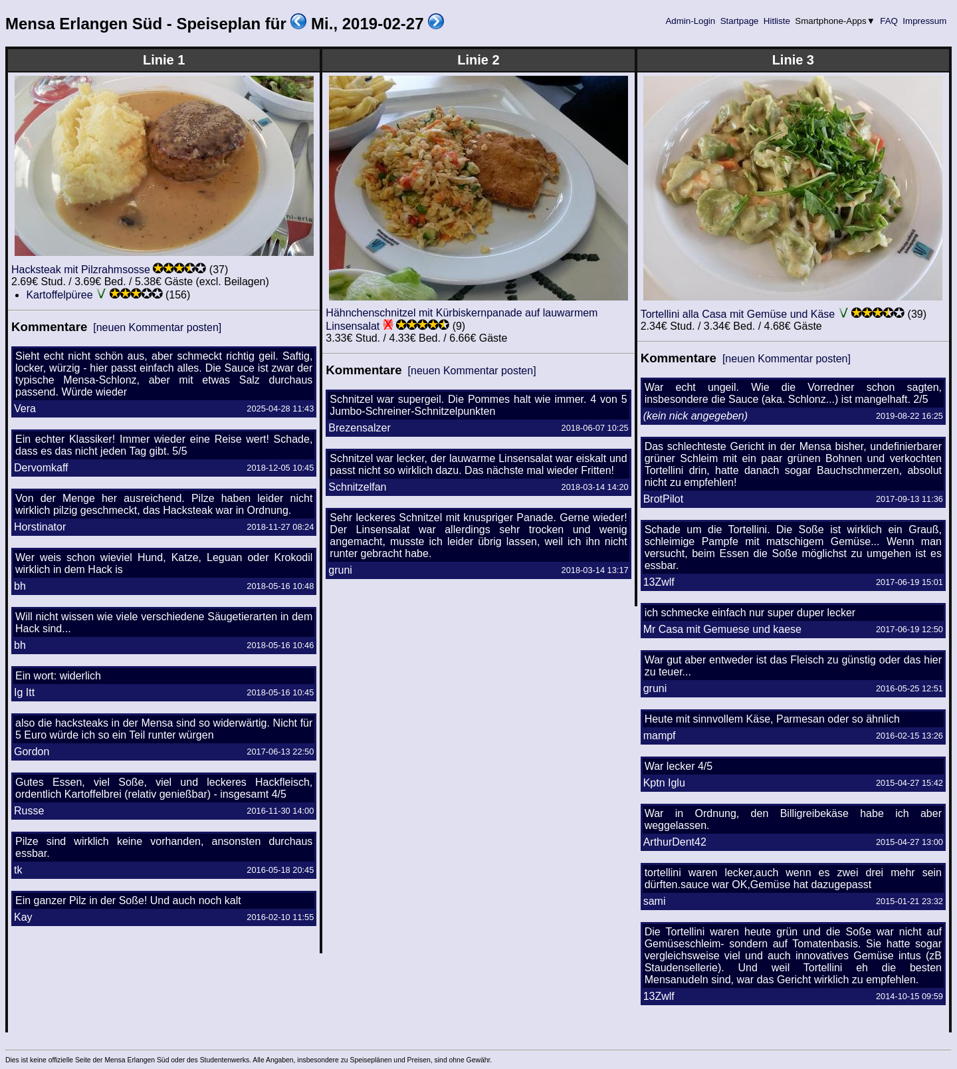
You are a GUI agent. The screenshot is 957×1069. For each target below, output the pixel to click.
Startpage (739, 21)
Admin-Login (690, 21)
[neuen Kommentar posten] (157, 327)
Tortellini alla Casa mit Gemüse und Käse (738, 314)
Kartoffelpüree (59, 294)
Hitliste (776, 21)
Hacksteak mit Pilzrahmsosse (80, 269)
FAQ (889, 21)
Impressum (925, 21)
